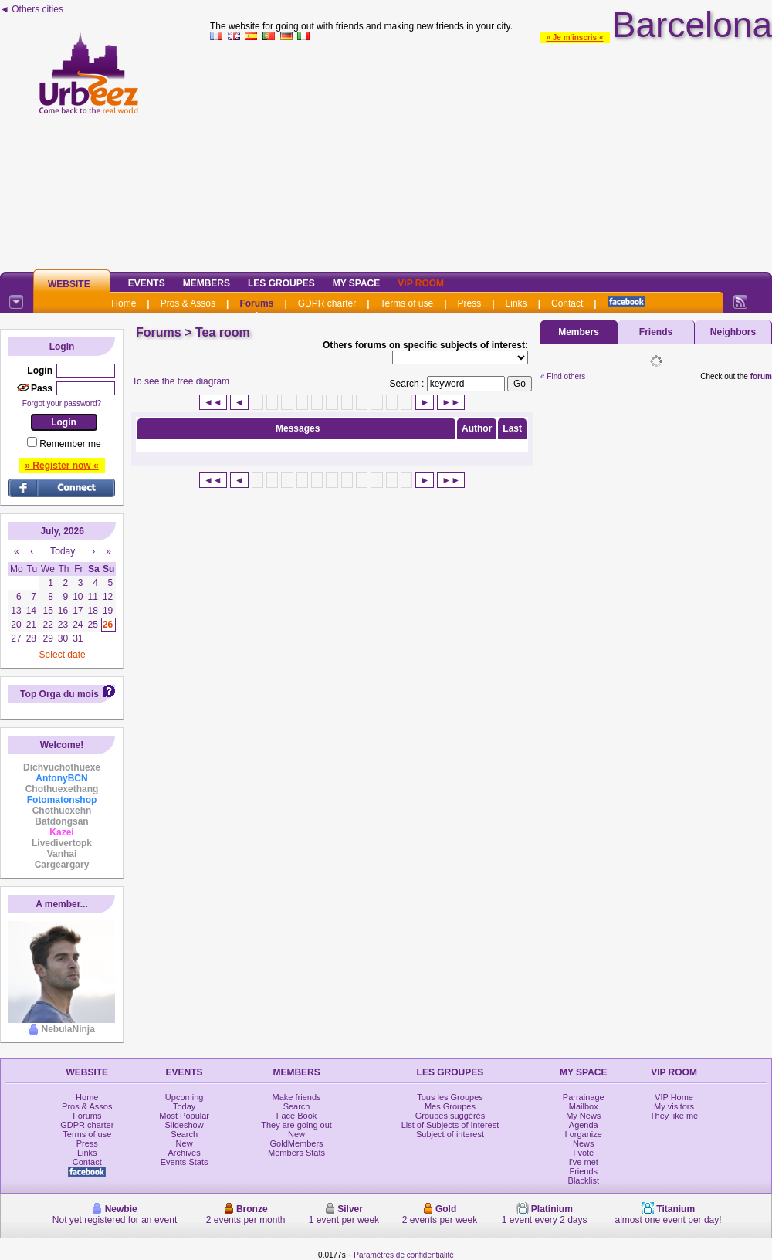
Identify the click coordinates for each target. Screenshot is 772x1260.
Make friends (297, 1097)
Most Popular (184, 1115)
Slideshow (184, 1125)
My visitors (674, 1106)
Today (184, 1106)
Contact (567, 303)
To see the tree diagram (180, 381)
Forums (256, 303)
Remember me (69, 444)
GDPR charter (327, 303)
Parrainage (583, 1097)
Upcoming (184, 1097)
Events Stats (184, 1162)
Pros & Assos (188, 303)
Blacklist (583, 1180)
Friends (655, 332)
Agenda (583, 1125)
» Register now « (61, 465)
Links (516, 303)
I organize (583, 1134)
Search (184, 1134)
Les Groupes (281, 283)
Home (123, 303)
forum (761, 376)
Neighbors (733, 332)
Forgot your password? (61, 403)
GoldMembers (296, 1143)
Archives (184, 1152)
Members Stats (296, 1152)
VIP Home (674, 1097)
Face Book (296, 1115)
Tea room (222, 332)
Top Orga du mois (59, 694)
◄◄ (213, 402)
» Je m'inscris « (574, 37)
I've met (583, 1162)
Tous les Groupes (450, 1097)
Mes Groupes (450, 1106)
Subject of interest (450, 1134)
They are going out (296, 1125)
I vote (583, 1152)
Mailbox (583, 1106)
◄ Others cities (31, 9)
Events (146, 283)
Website (69, 284)
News (583, 1143)
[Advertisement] (491, 154)
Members (206, 283)
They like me (674, 1115)
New (184, 1143)
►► (451, 402)
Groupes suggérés (450, 1115)
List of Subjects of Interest (450, 1125)
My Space (357, 283)
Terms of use (407, 303)
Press (470, 303)
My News (583, 1115)
